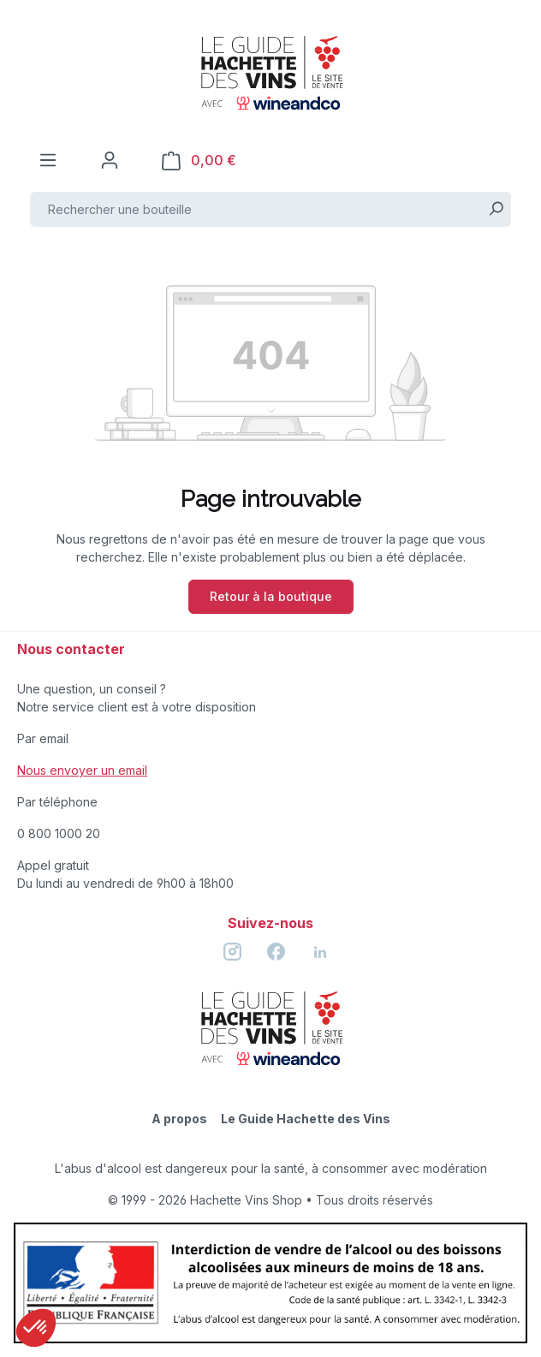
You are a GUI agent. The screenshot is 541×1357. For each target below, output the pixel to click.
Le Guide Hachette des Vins (305, 1118)
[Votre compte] (109, 160)
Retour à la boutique (271, 596)
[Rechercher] (496, 209)
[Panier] (199, 160)
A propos (179, 1118)
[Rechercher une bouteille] (256, 209)
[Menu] (48, 160)
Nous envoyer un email (82, 770)
